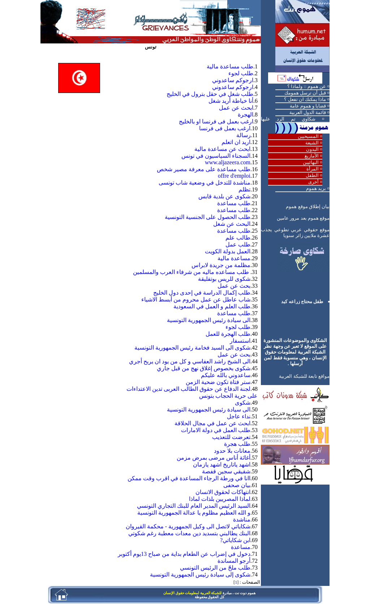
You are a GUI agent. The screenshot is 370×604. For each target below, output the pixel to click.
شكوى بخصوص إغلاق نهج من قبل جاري (203, 368)
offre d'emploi (234, 176)
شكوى (242, 403)
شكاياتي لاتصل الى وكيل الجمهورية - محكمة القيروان (188, 526)
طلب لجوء (240, 73)
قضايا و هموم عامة (308, 106)
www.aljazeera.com (227, 162)
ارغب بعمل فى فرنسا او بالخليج (216, 121)
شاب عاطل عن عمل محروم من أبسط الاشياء (195, 299)
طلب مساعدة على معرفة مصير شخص (203, 169)
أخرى (313, 182)
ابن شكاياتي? (235, 540)
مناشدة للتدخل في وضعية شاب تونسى (204, 182)
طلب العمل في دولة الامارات (215, 430)
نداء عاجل (238, 416)
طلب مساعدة (233, 203)
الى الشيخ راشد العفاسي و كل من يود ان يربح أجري (189, 361)
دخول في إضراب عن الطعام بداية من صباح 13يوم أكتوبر (184, 554)
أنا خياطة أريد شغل (230, 101)
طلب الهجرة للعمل (228, 334)
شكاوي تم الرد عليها (288, 119)
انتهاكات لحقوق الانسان (222, 492)
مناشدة (241, 519)
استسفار (240, 341)
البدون (312, 149)
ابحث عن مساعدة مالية (222, 149)
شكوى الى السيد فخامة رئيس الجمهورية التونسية (192, 348)
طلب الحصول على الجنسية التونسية (207, 217)
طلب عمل (237, 244)
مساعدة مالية (234, 258)
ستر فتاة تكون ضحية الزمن (218, 382)
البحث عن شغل (231, 224)
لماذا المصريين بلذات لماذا (219, 499)
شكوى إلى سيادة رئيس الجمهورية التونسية (200, 574)
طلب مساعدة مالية (230, 66)
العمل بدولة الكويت (227, 251)
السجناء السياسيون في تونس (215, 156)
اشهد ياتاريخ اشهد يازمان (221, 464)
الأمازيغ (312, 156)
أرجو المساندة (234, 561)
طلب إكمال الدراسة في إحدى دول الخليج (201, 293)
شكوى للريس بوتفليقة (224, 279)
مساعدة (240, 547)
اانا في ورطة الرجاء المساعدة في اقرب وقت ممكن (189, 478)
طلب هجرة (237, 444)
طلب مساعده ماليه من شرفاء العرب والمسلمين (191, 272)
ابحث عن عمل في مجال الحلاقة (212, 423)
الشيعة (312, 142)
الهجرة (245, 114)
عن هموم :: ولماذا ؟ (306, 86)
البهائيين (311, 162)
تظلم (244, 189)
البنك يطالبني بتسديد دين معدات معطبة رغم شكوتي (189, 533)
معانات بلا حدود (232, 451)
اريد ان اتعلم (235, 142)
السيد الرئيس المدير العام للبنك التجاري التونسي (193, 506)
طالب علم (237, 238)
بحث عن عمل (234, 286)
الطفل (312, 175)
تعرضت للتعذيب (231, 437)
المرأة (312, 169)
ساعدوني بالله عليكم (225, 375)
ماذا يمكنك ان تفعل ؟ (305, 99)
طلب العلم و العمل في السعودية (211, 306)
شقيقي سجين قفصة (226, 471)
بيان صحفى (236, 485)
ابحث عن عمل (236, 108)
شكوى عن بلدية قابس (224, 196)
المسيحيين (308, 136)
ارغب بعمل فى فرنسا (224, 128)
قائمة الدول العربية (307, 112)
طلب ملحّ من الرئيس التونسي (215, 568)
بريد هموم (316, 188)
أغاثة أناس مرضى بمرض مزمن (213, 458)
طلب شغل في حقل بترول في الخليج (210, 94)
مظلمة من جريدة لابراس (221, 265)
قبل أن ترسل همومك (305, 93)
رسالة (243, 135)
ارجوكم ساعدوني (232, 80)
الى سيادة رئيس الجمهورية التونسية (208, 320)
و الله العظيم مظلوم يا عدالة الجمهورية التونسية (193, 513)
